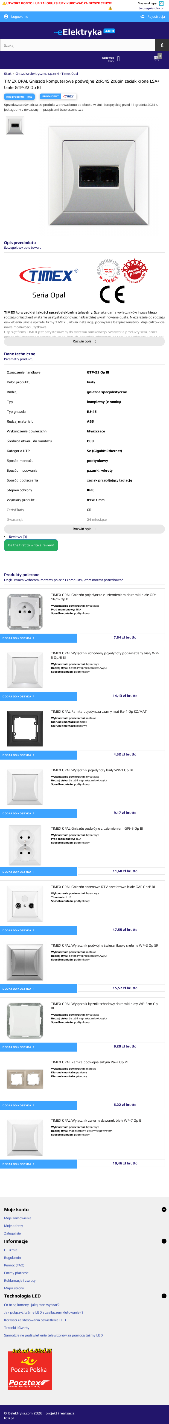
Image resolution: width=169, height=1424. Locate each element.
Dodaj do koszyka (18, 638)
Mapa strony (14, 1288)
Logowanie (16, 16)
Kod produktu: (15, 96)
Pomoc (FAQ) (14, 1265)
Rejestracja (152, 16)
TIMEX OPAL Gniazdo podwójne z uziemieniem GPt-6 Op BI (97, 828)
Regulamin (12, 1258)
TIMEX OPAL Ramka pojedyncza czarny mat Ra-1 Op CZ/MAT (99, 711)
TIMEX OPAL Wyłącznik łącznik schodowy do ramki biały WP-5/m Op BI (104, 1006)
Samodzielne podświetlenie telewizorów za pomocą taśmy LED (53, 1335)
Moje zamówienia (17, 1218)
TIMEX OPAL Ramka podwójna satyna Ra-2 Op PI (89, 1062)
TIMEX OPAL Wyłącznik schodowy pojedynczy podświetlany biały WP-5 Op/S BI (105, 655)
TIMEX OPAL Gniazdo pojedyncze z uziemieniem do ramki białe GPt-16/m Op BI (104, 597)
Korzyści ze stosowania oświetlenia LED (35, 1320)
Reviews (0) (18, 537)
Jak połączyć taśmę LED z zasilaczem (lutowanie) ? (43, 1312)
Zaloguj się (12, 1233)
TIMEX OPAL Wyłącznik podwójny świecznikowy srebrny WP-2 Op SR (104, 945)
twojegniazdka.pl (151, 8)
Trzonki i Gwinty (16, 1328)
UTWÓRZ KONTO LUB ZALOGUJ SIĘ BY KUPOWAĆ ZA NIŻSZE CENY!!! (59, 3)
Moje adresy (13, 1226)
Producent (50, 96)
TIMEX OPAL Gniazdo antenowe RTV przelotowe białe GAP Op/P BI (103, 887)
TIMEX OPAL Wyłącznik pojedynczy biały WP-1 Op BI (92, 770)
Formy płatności (16, 1273)
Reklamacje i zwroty (20, 1280)
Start (8, 74)
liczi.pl (9, 1418)
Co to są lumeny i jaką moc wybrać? (32, 1305)
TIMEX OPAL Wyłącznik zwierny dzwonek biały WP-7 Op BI (96, 1120)
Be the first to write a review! (31, 545)
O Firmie (11, 1250)
